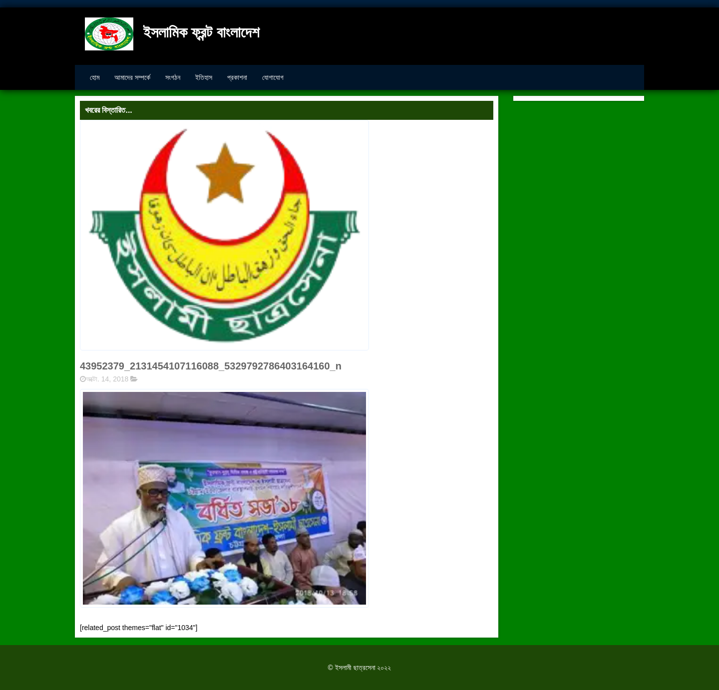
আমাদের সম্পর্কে (132, 77)
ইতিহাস (203, 77)
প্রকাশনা (237, 77)
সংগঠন (172, 77)
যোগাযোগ (273, 77)
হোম (94, 77)
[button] (224, 498)
